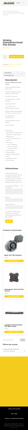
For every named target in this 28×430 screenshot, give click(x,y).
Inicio (4, 11)
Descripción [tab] (7, 72)
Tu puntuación (9, 186)
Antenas (10, 13)
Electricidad (9, 11)
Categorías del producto (11, 349)
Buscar (22, 340)
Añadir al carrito (16, 56)
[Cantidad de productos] (5, 57)
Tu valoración (9, 187)
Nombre (7, 197)
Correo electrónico (10, 204)
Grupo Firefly (14, 427)
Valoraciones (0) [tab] (8, 75)
